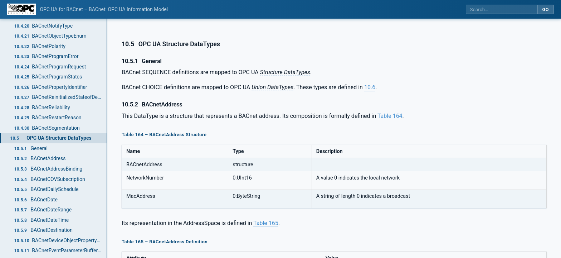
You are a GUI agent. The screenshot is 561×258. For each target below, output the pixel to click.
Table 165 (265, 223)
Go (545, 9)
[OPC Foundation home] (21, 9)
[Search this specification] (501, 9)
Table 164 (390, 116)
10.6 (369, 87)
